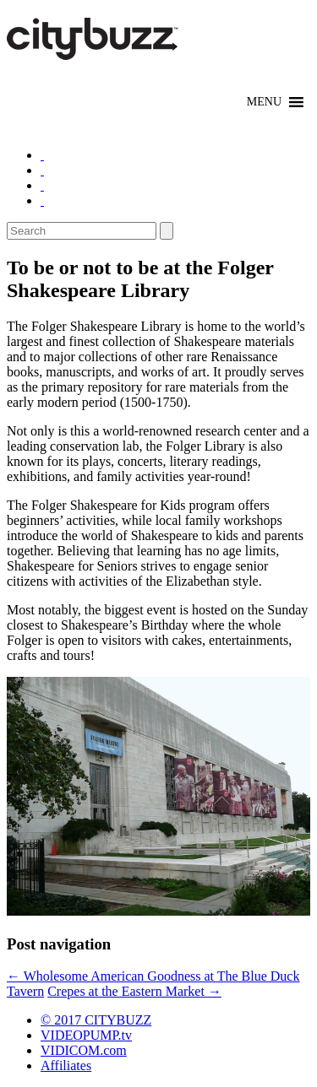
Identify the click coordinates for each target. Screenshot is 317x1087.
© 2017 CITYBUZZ (96, 1020)
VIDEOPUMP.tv (86, 1035)
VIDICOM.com (84, 1050)
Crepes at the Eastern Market (134, 991)
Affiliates (66, 1065)
